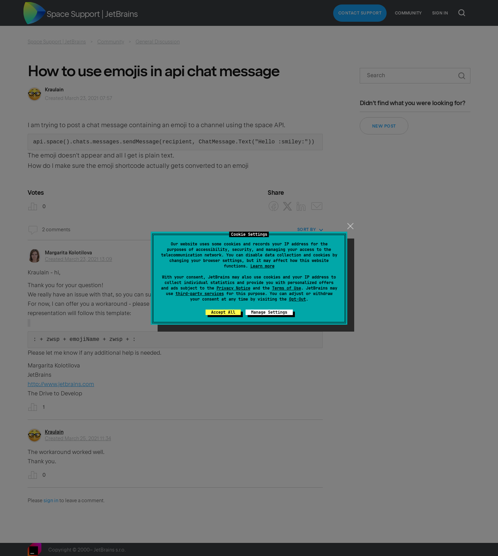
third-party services (200, 293)
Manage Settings (269, 312)
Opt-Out (297, 299)
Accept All (223, 312)
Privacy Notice (233, 288)
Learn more (262, 266)
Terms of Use (286, 288)
